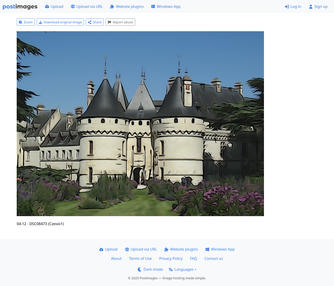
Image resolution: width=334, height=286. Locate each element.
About (116, 258)
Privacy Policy (171, 258)
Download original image (60, 22)
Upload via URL (87, 6)
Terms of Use (140, 258)
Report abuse (120, 22)
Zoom (26, 22)
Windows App (165, 6)
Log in (293, 6)
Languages (181, 269)
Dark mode (150, 269)
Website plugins (127, 6)
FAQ (193, 258)
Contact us (214, 258)
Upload (54, 6)
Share (95, 22)
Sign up (318, 6)
